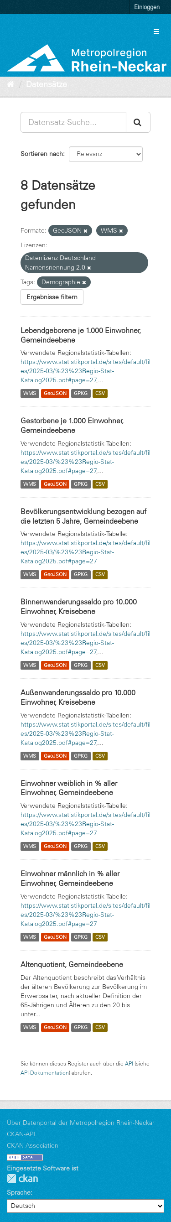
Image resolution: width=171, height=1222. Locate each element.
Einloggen (147, 6)
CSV (100, 393)
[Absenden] (138, 122)
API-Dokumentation (45, 1072)
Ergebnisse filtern (52, 297)
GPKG (81, 393)
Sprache (19, 1192)
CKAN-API (21, 1134)
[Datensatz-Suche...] (73, 122)
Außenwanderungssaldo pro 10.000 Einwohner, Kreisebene (78, 697)
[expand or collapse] (156, 31)
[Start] (11, 84)
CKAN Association (32, 1145)
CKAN (22, 1178)
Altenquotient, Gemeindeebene (72, 964)
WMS (29, 393)
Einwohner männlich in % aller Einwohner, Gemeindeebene (70, 878)
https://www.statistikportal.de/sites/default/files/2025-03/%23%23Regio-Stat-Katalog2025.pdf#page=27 (85, 371)
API (129, 1063)
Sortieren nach (42, 154)
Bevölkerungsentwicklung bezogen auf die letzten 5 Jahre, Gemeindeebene (83, 516)
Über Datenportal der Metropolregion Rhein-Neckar (81, 1122)
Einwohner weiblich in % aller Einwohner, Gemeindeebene (69, 788)
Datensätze (46, 84)
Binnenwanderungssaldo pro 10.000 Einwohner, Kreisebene (79, 606)
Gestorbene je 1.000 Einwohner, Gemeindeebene (72, 425)
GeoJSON (55, 393)
